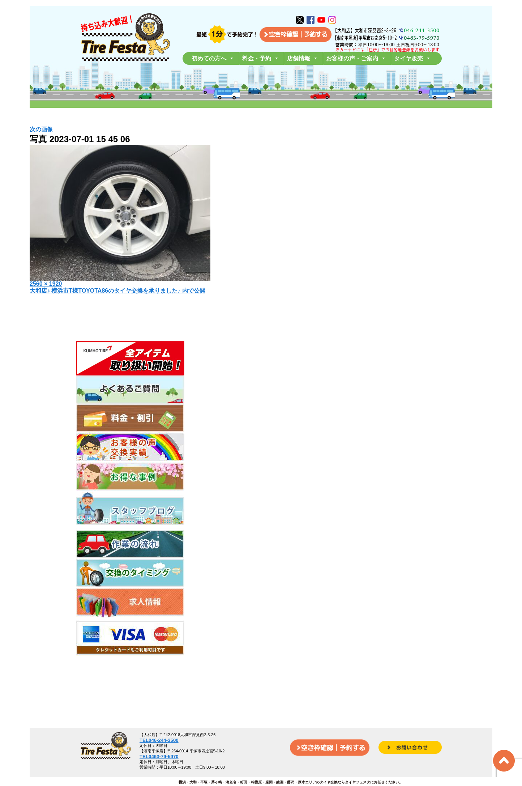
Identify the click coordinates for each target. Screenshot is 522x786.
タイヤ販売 (412, 58)
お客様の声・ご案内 (356, 58)
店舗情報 (302, 58)
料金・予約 (260, 58)
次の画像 (41, 129)
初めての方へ (213, 58)
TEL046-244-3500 (159, 740)
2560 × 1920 (46, 284)
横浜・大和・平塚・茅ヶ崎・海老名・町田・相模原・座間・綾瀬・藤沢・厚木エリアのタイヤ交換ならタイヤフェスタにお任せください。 (291, 782)
